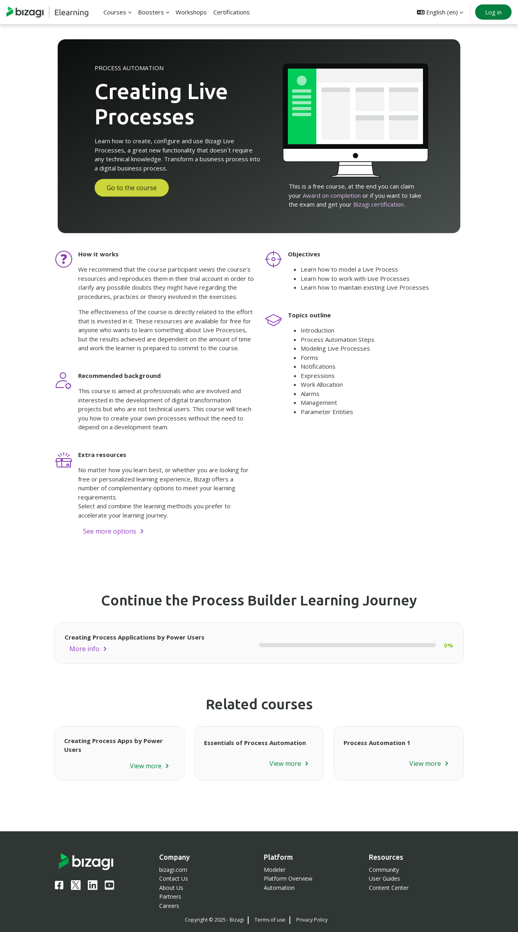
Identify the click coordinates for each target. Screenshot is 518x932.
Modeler (274, 869)
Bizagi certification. (379, 204)
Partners (170, 896)
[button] (440, 12)
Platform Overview (288, 878)
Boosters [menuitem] (151, 12)
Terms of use (270, 919)
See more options (109, 531)
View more (146, 765)
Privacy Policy (312, 919)
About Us (171, 887)
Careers (169, 906)
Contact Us (173, 878)
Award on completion (332, 195)
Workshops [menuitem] (191, 12)
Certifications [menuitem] (231, 12)
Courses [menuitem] (114, 12)
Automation (279, 887)
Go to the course (132, 187)
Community (384, 869)
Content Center (389, 887)
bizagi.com (173, 869)
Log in (493, 12)
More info (84, 648)
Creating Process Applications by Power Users (134, 637)
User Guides (384, 878)
